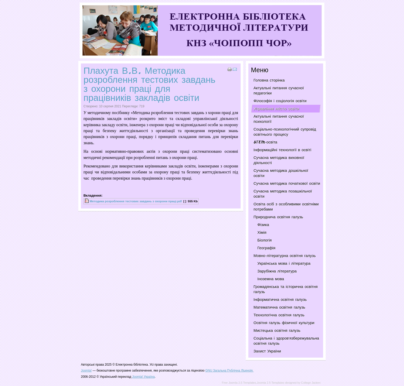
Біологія (264, 240)
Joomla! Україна (143, 377)
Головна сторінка (269, 80)
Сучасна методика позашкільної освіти (283, 194)
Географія (266, 248)
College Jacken (311, 382)
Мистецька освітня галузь (277, 330)
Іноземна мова (270, 279)
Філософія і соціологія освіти (280, 100)
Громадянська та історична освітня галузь (286, 289)
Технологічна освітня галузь (279, 315)
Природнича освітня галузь (278, 217)
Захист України (267, 351)
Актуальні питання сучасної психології (279, 119)
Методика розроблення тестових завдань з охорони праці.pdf (136, 201)
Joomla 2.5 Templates (270, 382)
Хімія (261, 232)
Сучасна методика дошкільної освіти (281, 173)
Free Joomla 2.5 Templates (239, 382)
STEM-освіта (265, 142)
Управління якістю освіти (276, 108)
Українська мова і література (283, 263)
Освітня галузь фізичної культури (284, 322)
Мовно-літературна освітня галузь (285, 255)
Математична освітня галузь (279, 307)
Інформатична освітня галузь (280, 299)
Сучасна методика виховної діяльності (279, 160)
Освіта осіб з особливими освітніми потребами (286, 207)
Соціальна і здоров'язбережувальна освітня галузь (286, 341)
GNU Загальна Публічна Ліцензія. (229, 370)
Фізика (263, 224)
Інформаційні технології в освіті (282, 149)
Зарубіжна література (277, 271)
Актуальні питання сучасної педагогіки (279, 90)
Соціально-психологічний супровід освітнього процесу (285, 132)
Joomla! (86, 370)
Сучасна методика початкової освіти (287, 183)
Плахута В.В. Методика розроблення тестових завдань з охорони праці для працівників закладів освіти (149, 84)
